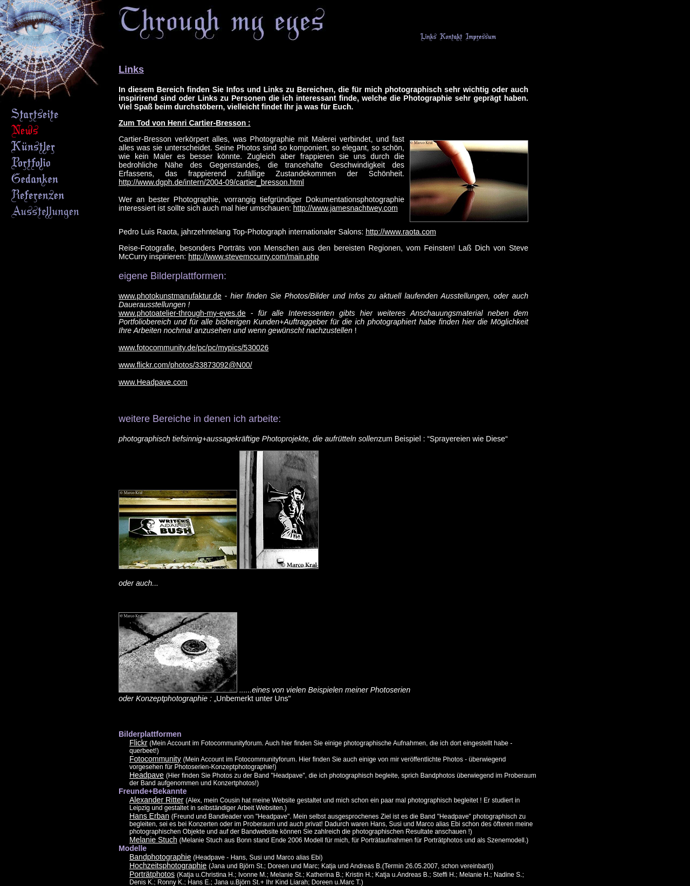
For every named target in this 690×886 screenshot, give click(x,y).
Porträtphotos (152, 874)
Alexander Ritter (156, 799)
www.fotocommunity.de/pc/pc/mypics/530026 (193, 347)
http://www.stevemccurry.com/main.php (253, 256)
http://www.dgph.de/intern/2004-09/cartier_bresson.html (211, 182)
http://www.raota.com (400, 231)
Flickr (138, 742)
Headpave (146, 775)
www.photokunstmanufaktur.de (170, 296)
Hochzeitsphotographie (167, 865)
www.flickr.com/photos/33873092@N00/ (185, 365)
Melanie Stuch (153, 839)
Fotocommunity (155, 759)
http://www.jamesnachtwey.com (345, 208)
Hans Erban (149, 816)
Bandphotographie (160, 857)
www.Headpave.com (153, 382)
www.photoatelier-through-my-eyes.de (182, 313)
